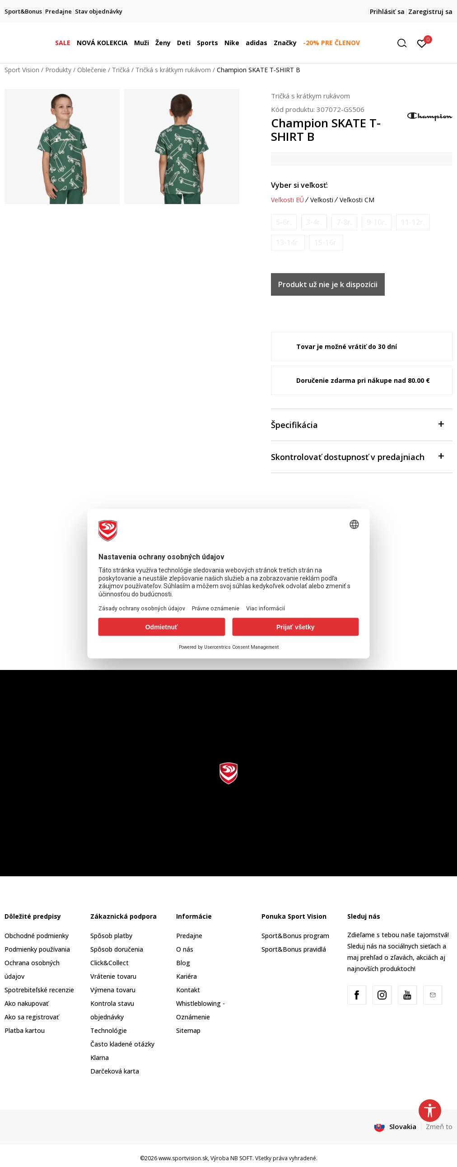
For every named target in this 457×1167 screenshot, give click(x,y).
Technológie (108, 1030)
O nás (184, 949)
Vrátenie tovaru (113, 976)
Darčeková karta (114, 1071)
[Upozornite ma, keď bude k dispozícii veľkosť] (284, 222)
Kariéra (186, 976)
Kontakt (188, 990)
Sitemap (188, 1030)
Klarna (99, 1057)
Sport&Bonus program (295, 935)
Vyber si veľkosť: (299, 185)
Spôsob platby (111, 935)
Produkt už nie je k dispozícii (328, 284)
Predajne (189, 935)
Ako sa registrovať (32, 1017)
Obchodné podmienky (37, 935)
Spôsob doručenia (116, 949)
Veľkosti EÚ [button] (287, 200)
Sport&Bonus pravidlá (293, 949)
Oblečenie (91, 69)
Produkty (58, 69)
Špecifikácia (357, 424)
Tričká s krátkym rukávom (173, 69)
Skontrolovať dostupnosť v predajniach (357, 456)
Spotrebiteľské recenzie (39, 990)
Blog (183, 962)
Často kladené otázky (122, 1044)
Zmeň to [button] (439, 1126)
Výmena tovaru (112, 990)
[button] (405, 43)
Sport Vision (22, 69)
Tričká (121, 69)
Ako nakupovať (26, 1003)
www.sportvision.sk (183, 1158)
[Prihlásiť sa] (422, 43)
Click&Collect (109, 962)
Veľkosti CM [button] (357, 200)
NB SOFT (241, 1158)
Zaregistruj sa (430, 11)
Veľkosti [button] (321, 200)
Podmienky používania (37, 949)
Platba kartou (25, 1030)
